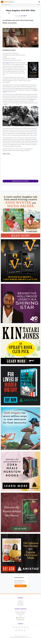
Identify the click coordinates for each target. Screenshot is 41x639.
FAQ (20, 615)
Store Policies (20, 604)
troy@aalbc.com (20, 617)
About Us (20, 600)
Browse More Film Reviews (20, 181)
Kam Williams (24, 15)
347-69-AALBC (20, 619)
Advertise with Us (20, 613)
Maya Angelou (6, 62)
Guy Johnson (31, 99)
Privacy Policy (20, 602)
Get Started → (20, 585)
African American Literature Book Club (17, 637)
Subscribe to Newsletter (20, 612)
